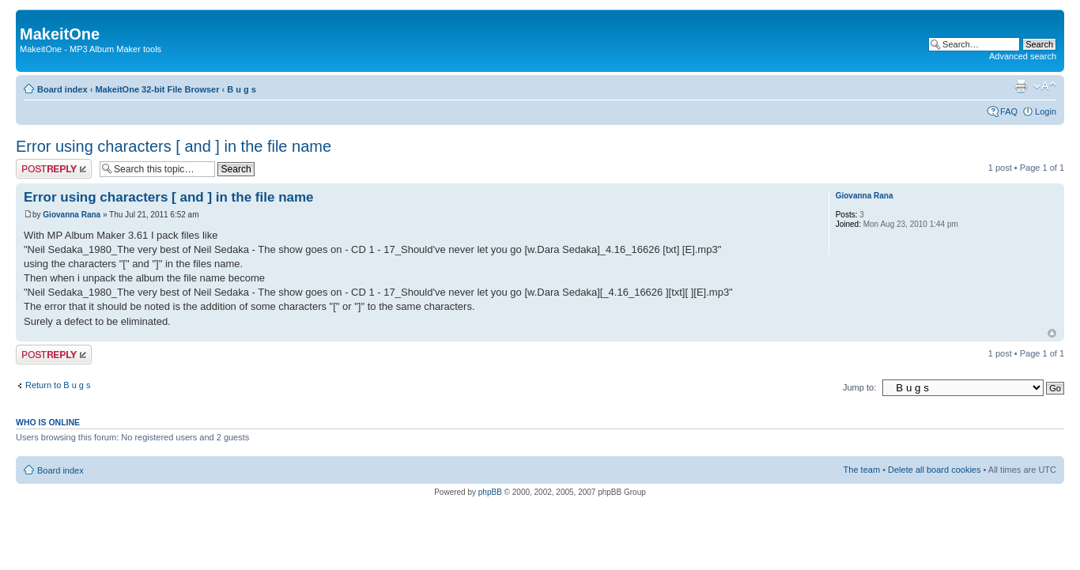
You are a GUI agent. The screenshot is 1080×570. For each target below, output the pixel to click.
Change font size (1044, 86)
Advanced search (1022, 56)
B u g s (241, 89)
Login (1045, 111)
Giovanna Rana (71, 214)
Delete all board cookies (934, 469)
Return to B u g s (58, 385)
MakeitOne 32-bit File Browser (157, 89)
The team (862, 469)
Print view (1020, 86)
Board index (62, 89)
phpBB (490, 492)
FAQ (1009, 111)
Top (1052, 333)
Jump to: (859, 387)
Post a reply (54, 169)
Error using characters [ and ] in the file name (173, 146)
